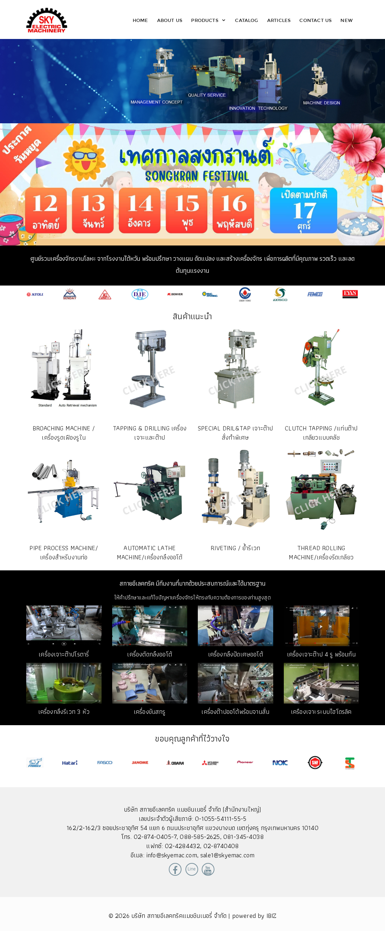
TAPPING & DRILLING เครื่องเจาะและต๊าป (149, 432)
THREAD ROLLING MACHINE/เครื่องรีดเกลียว (321, 552)
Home (140, 20)
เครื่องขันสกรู (150, 711)
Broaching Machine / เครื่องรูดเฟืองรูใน (64, 432)
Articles (279, 20)
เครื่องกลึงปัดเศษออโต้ (235, 654)
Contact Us (315, 20)
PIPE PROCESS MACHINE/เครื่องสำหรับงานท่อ (63, 552)
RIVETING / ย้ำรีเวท (235, 548)
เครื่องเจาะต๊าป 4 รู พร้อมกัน (321, 654)
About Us (169, 20)
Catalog (246, 20)
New (346, 20)
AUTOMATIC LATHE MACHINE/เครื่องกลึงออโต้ (150, 552)
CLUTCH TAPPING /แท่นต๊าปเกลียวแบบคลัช (321, 432)
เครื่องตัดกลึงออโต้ (149, 654)
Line (192, 869)
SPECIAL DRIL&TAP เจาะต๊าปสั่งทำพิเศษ (235, 432)
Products (208, 20)
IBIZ (271, 915)
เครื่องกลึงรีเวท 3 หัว (64, 711)
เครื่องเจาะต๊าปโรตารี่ (64, 654)
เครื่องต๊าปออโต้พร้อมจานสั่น (235, 711)
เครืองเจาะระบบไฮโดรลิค (321, 711)
